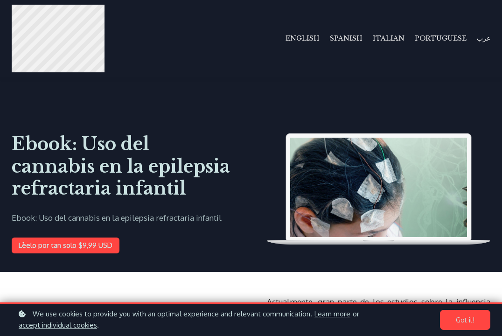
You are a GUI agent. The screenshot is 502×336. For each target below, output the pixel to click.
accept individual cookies (58, 325)
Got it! (465, 320)
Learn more (332, 313)
